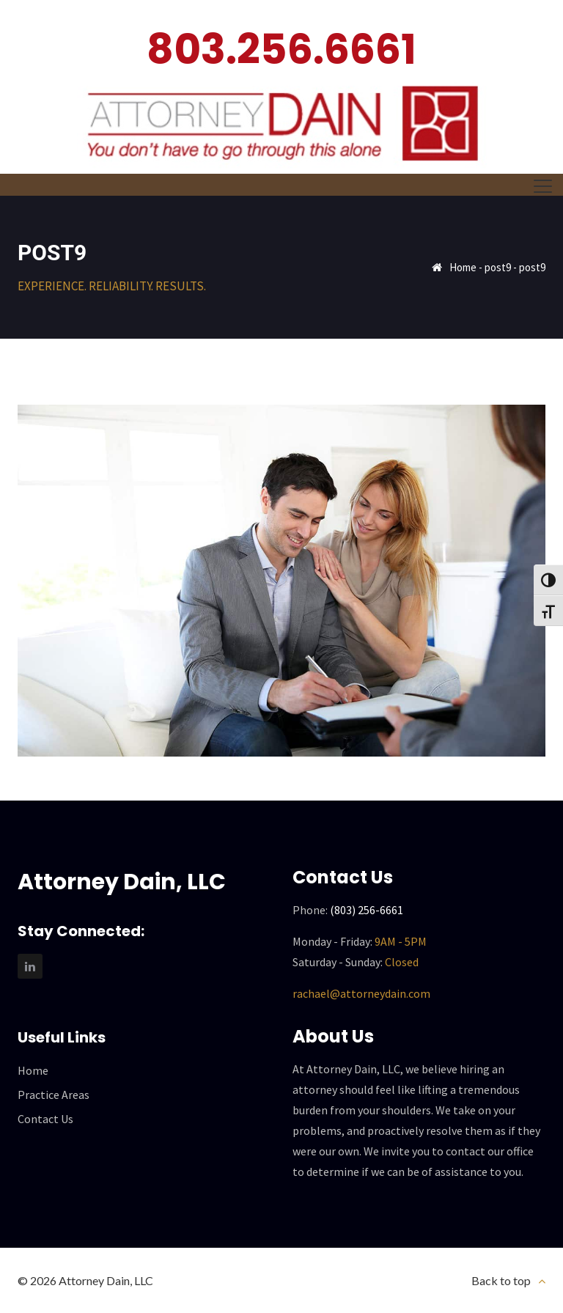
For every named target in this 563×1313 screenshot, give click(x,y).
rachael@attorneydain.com (361, 993)
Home (462, 267)
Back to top (501, 1280)
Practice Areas (53, 1094)
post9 (498, 267)
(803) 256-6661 (366, 909)
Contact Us (45, 1118)
